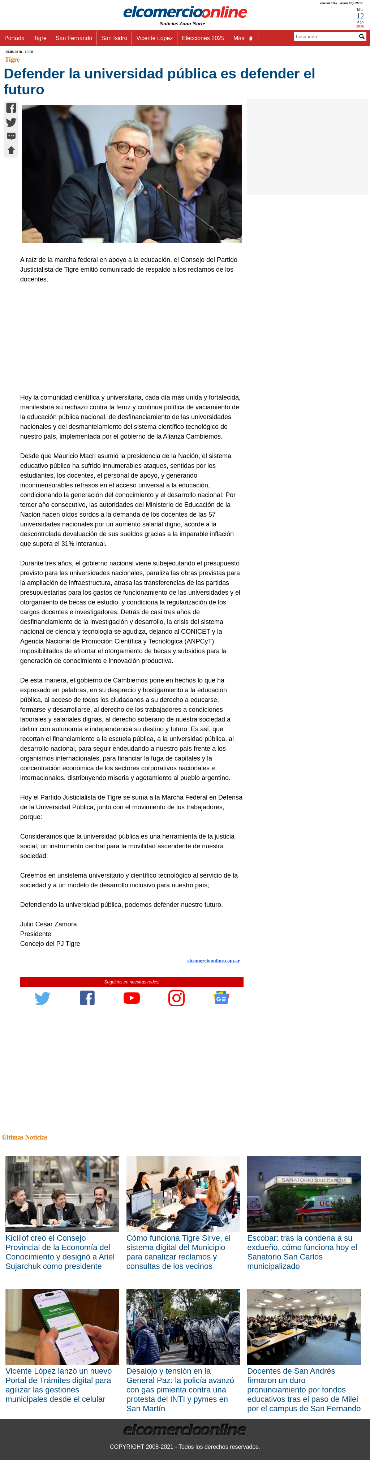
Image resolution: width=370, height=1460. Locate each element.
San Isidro (114, 38)
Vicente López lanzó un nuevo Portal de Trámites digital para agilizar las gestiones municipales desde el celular (58, 1385)
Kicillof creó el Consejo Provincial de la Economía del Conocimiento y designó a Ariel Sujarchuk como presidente (60, 1252)
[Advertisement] (128, 338)
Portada (14, 38)
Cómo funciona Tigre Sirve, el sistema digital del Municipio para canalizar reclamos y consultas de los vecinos (178, 1252)
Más (243, 38)
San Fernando (74, 38)
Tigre (40, 38)
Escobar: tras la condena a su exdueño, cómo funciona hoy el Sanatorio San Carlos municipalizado (302, 1252)
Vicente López (154, 38)
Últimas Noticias (24, 1137)
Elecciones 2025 (203, 38)
